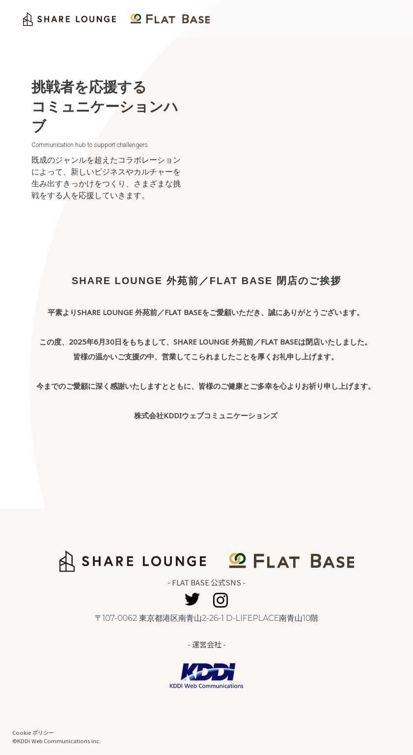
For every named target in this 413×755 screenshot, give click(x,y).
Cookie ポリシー (33, 732)
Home (375, 19)
